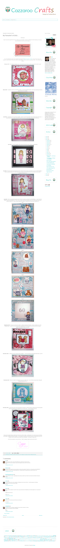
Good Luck (25, 537)
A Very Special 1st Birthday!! (51, 164)
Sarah (6, 488)
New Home (28, 538)
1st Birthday (5, 535)
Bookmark (7, 536)
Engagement (5, 537)
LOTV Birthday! (49, 165)
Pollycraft (6, 539)
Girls (22, 537)
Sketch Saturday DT (45, 539)
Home (4, 19)
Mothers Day (17, 538)
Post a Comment (6, 513)
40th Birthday (10, 535)
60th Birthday (11, 454)
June (47, 148)
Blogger (34, 545)
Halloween (34, 537)
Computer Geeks (47, 186)
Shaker (29, 454)
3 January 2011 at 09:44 (9, 511)
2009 (47, 175)
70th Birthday (24, 535)
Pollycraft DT (14, 539)
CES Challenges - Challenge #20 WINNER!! (51, 158)
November (48, 141)
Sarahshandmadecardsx (9, 474)
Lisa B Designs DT (47, 537)
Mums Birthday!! (49, 160)
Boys (10, 536)
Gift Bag (19, 537)
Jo (5, 460)
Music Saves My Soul (23, 538)
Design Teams (13, 19)
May (47, 149)
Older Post (40, 515)
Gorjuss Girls (17, 454)
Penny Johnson (48, 538)
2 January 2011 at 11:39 (9, 471)
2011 (47, 139)
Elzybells (14, 454)
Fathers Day (10, 537)
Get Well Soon (15, 537)
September (48, 144)
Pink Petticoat (53, 538)
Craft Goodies (27, 536)
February (48, 153)
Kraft (42, 537)
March (48, 152)
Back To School (38, 535)
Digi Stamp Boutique (47, 536)
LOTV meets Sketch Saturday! (51, 161)
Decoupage (41, 536)
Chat (16, 536)
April (47, 150)
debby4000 (7, 506)
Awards (31, 535)
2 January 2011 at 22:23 (9, 503)
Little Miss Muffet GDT (53, 537)
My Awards (7, 19)
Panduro (32, 538)
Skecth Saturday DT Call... (50, 166)
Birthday (54, 535)
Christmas (21, 536)
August (48, 145)
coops (6, 498)
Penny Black (26, 454)
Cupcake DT (31, 536)
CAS (13, 536)
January (48, 154)
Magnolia (23, 454)
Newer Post (5, 515)
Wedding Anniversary (33, 454)
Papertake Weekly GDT (36, 538)
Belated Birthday (43, 535)
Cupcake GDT (36, 536)
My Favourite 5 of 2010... (50, 170)
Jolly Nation (39, 537)
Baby (34, 535)
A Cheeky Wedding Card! (50, 162)
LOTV (20, 454)
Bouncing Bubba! (49, 169)
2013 (47, 136)
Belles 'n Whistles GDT (49, 535)
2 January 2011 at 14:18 (9, 485)
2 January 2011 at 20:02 (9, 495)
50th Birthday (7, 454)
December (48, 140)
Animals (28, 535)
